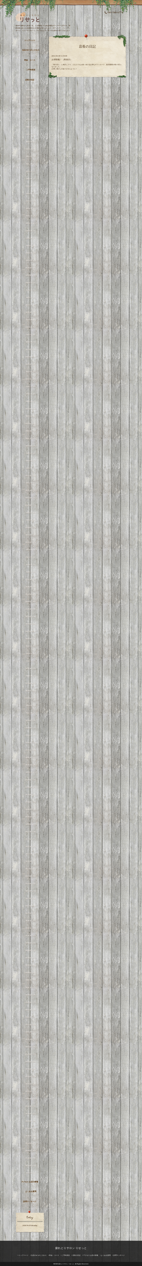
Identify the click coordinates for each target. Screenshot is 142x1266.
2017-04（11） (31, 891)
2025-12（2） (31, 119)
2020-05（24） (31, 616)
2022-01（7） (31, 468)
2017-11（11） (31, 839)
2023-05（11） (31, 349)
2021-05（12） (31, 527)
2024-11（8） (31, 216)
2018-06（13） (31, 787)
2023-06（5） (31, 342)
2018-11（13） (31, 750)
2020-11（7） (31, 572)
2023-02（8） (31, 372)
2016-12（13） (31, 921)
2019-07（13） (31, 691)
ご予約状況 (30, 70)
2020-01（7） (31, 646)
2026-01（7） (31, 112)
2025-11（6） (31, 127)
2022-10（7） (31, 401)
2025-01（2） (31, 201)
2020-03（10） (31, 631)
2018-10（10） (31, 757)
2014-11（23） (31, 1106)
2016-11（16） (31, 928)
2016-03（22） (31, 987)
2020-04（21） (31, 624)
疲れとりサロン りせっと (71, 1248)
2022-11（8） (31, 394)
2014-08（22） (31, 1128)
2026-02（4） (31, 105)
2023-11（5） (31, 305)
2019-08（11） (31, 683)
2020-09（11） (31, 587)
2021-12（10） (31, 475)
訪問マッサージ (29, 1201)
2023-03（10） (31, 364)
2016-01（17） (31, 1002)
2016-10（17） (31, 935)
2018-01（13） (31, 824)
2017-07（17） (31, 869)
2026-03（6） (31, 97)
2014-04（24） (31, 1158)
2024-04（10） (31, 268)
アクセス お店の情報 (29, 1182)
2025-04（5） (31, 179)
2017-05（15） (31, 884)
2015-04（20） (31, 1069)
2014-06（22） (31, 1143)
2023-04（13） (31, 357)
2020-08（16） (31, 594)
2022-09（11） (31, 409)
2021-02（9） (31, 550)
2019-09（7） (31, 676)
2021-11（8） (31, 483)
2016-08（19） (31, 950)
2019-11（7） (31, 661)
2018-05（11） (31, 794)
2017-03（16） (31, 898)
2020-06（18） (31, 609)
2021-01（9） (31, 557)
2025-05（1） (31, 171)
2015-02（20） (31, 1084)
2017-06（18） (31, 876)
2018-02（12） (31, 817)
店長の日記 (29, 80)
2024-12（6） (31, 208)
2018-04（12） (31, 802)
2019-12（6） (31, 654)
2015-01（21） (31, 1091)
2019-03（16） (31, 720)
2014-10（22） (31, 1114)
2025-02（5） (31, 194)
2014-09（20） (31, 1121)
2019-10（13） (31, 668)
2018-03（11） (31, 809)
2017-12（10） (31, 832)
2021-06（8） (31, 520)
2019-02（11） (31, 728)
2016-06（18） (31, 965)
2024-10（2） (31, 223)
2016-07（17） (31, 958)
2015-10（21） (31, 1024)
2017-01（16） (31, 913)
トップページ (29, 40)
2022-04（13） (31, 446)
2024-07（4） (31, 245)
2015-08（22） (31, 1039)
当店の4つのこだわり (31, 50)
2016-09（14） (31, 943)
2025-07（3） (31, 156)
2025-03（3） (31, 186)
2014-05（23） (31, 1151)
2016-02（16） (31, 995)
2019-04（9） (31, 713)
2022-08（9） (31, 416)
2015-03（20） (31, 1076)
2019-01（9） (31, 735)
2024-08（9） (31, 238)
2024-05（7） (31, 260)
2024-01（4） (31, 290)
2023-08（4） (31, 327)
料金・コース (29, 60)
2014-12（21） (31, 1099)
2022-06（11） (31, 431)
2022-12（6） (31, 386)
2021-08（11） (31, 505)
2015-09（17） (31, 1032)
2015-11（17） (31, 1017)
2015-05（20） (31, 1062)
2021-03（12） (31, 542)
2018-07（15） (31, 780)
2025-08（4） (31, 149)
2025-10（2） (31, 134)
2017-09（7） (31, 854)
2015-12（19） (31, 1010)
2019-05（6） (31, 705)
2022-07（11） (31, 424)
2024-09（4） (31, 231)
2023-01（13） (31, 379)
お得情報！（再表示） (62, 59)
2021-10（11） (31, 490)
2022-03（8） (31, 453)
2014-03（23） (31, 1165)
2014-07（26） (31, 1136)
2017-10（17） (31, 846)
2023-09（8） (31, 320)
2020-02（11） (31, 639)
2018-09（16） (31, 765)
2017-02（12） (31, 906)
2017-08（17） (31, 861)
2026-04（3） (31, 90)
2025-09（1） (31, 142)
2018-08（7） (31, 772)
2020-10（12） (31, 579)
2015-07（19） (31, 1047)
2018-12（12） (31, 743)
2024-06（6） (31, 253)
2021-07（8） (31, 513)
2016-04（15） (31, 980)
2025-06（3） (31, 164)
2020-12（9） (31, 565)
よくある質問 (30, 1191)
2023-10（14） (31, 312)
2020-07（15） (31, 602)
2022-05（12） (31, 438)
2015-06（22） (31, 1054)
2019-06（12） (31, 698)
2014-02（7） (31, 1173)
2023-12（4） (31, 297)
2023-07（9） (31, 335)
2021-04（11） (31, 535)
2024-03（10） (31, 275)
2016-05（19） (31, 973)
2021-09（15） (31, 498)
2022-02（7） (31, 461)
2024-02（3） (31, 283)
